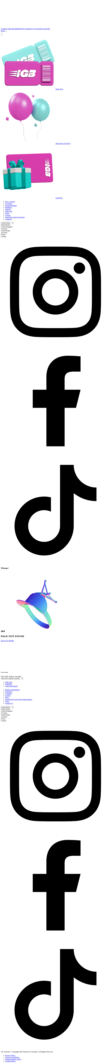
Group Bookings (11, 206)
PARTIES (8, 684)
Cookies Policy (10, 1061)
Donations (8, 692)
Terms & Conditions (12, 1057)
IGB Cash (8, 211)
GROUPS (11, 29)
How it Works (10, 202)
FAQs (7, 213)
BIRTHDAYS (20, 29)
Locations (8, 204)
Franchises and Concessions (15, 217)
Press (7, 697)
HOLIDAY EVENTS (35, 143)
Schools (8, 209)
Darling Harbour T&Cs (13, 1059)
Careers (8, 215)
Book (3, 31)
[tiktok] (55, 564)
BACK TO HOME (7, 641)
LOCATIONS (38, 29)
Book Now (32, 89)
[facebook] (55, 455)
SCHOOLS (29, 29)
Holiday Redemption (12, 690)
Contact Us (9, 703)
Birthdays (8, 207)
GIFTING (46, 29)
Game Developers (11, 686)
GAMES (4, 29)
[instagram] (55, 346)
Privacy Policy (10, 1055)
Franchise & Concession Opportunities (18, 699)
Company (8, 219)
